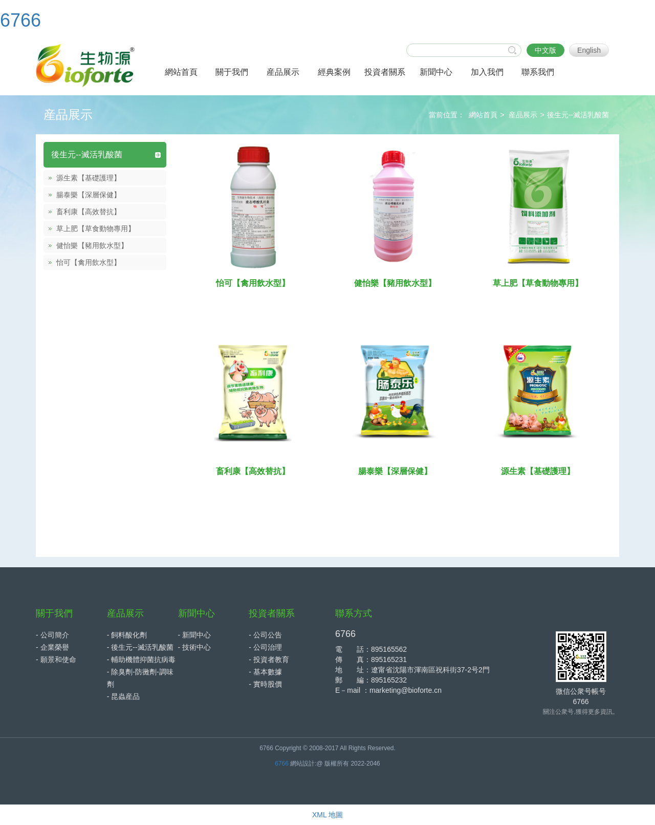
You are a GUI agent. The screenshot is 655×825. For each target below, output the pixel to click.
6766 (20, 20)
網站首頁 (483, 115)
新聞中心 (196, 613)
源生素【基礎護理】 (88, 178)
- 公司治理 (265, 647)
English (589, 50)
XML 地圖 (327, 815)
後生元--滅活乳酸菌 (578, 115)
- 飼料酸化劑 (127, 635)
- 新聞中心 (194, 635)
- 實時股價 (265, 684)
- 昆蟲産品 (123, 696)
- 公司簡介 (52, 635)
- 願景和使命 (56, 659)
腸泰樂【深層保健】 (88, 195)
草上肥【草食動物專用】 (95, 228)
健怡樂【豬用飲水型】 (92, 245)
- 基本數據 (265, 672)
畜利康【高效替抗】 (88, 212)
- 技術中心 (194, 647)
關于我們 (54, 613)
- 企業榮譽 (52, 647)
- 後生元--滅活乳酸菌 (140, 647)
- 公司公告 (265, 635)
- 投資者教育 (269, 659)
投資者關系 (272, 613)
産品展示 (523, 115)
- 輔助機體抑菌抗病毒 (141, 659)
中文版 (545, 50)
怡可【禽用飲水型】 (88, 262)
